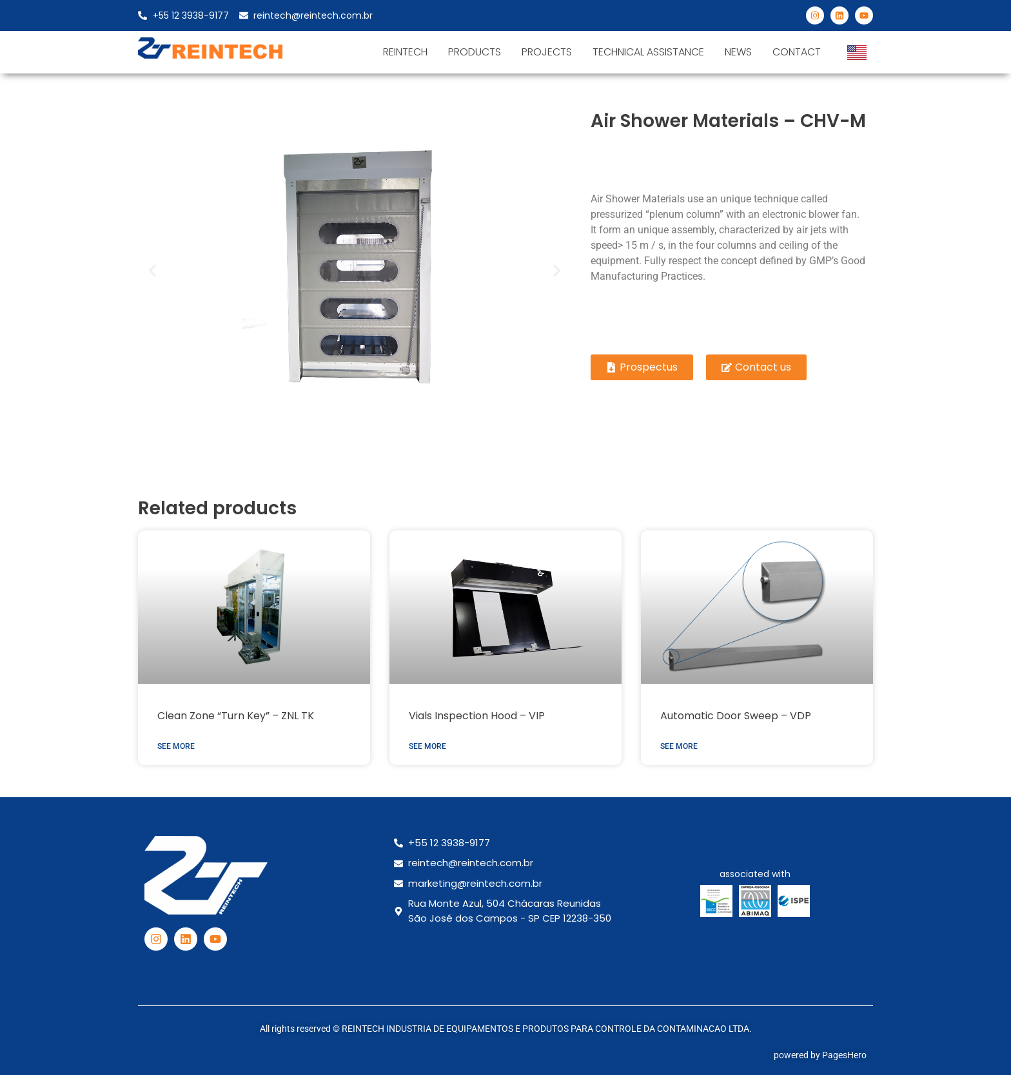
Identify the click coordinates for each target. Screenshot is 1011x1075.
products (474, 51)
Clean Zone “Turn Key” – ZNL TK (235, 715)
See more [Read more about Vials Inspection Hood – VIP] (427, 746)
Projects (547, 51)
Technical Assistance (648, 51)
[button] (152, 270)
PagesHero (844, 1055)
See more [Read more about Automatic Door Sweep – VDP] (679, 746)
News (738, 51)
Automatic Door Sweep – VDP (735, 715)
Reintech (405, 51)
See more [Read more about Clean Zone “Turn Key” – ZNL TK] (176, 746)
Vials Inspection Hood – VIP (477, 715)
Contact (796, 51)
